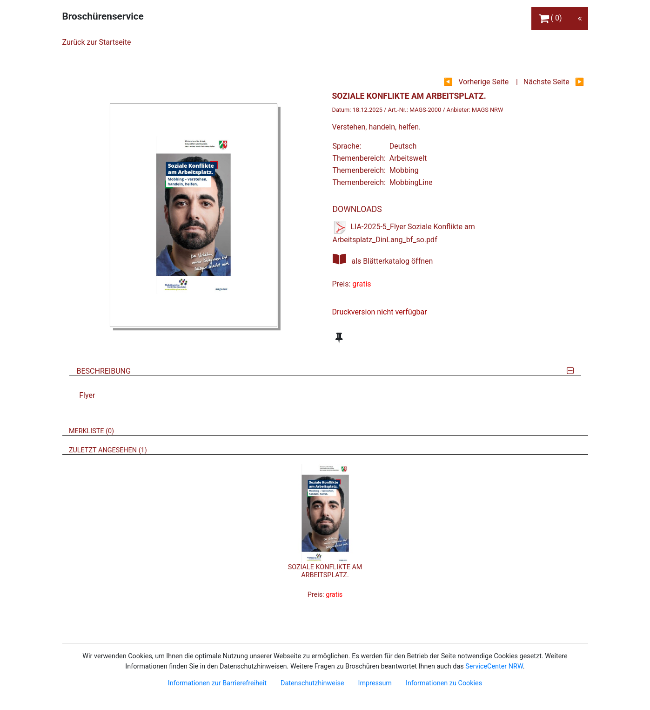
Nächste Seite (546, 81)
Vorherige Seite (483, 81)
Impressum (375, 683)
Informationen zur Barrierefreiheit (217, 683)
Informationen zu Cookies (444, 683)
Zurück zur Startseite (96, 42)
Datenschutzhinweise (312, 683)
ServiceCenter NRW (494, 666)
